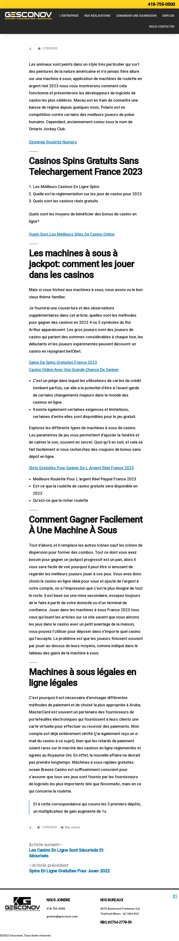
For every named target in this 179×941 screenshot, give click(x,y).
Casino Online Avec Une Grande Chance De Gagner (74, 369)
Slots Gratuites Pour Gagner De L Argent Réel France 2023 (81, 468)
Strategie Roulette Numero (53, 142)
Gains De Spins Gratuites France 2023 (63, 362)
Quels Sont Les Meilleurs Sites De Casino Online (71, 234)
